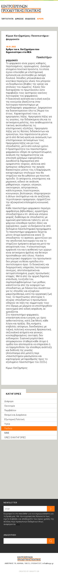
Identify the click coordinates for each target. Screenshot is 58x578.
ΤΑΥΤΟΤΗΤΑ (7, 19)
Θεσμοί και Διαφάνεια (15, 415)
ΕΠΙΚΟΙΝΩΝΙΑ (55, 2)
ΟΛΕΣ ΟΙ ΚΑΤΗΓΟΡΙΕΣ (15, 437)
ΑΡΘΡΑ (40, 19)
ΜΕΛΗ (51, 2)
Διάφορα (8, 401)
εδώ (18, 524)
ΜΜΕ (6, 433)
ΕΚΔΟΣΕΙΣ (30, 19)
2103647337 (36, 563)
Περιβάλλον (10, 410)
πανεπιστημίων (26, 104)
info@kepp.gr (48, 563)
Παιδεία (8, 428)
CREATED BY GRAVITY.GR (29, 571)
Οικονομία (9, 406)
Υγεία (7, 424)
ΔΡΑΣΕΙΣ (19, 19)
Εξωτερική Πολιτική (14, 419)
